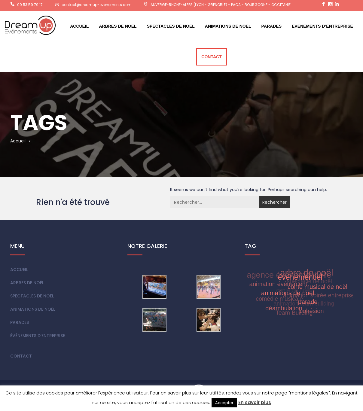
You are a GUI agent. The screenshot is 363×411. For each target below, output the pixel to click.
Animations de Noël (228, 26)
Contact (211, 56)
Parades (271, 26)
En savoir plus (254, 402)
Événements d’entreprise (322, 26)
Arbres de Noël (117, 26)
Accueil (79, 26)
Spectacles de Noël (171, 26)
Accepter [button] (224, 403)
